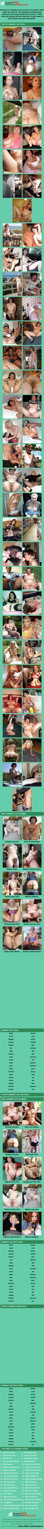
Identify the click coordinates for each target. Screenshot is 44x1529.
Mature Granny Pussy (12, 1467)
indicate (33, 1048)
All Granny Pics (9, 1482)
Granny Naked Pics (11, 1488)
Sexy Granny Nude (11, 1476)
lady (11, 1051)
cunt (33, 1036)
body (11, 1033)
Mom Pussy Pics (31, 1505)
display (11, 1039)
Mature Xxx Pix (29, 1461)
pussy (33, 1071)
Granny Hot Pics (30, 1452)
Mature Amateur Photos (34, 1479)
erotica (11, 1042)
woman (11, 1086)
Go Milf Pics (8, 1502)
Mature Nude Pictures (33, 1470)
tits (33, 1080)
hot (11, 1048)
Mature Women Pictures (12, 1505)
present (11, 1071)
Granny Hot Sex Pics (32, 1464)
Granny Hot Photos (11, 1479)
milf (33, 1054)
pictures (33, 1066)
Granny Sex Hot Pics (32, 1467)
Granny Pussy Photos (33, 1499)
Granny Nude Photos (11, 1508)
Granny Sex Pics (9, 1452)
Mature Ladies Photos (33, 1494)
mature (11, 1054)
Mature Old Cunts (10, 1497)
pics (11, 1066)
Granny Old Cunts (32, 1508)
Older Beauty (8, 1464)
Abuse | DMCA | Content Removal (30, 1526)
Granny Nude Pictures (11, 1461)
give (33, 1045)
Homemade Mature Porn (13, 1499)
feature (11, 1045)
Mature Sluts (7, 1458)
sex (33, 1077)
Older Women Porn (32, 1488)
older (11, 1063)
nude (11, 1060)
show (11, 1080)
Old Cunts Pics (9, 1485)
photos (33, 1063)
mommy (33, 1057)
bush (11, 1036)
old (33, 1060)
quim (11, 1074)
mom (11, 1057)
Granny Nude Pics (32, 1476)
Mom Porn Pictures (11, 1473)
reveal (11, 1077)
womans (33, 1086)
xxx (33, 1089)
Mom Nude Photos (31, 1458)
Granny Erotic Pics (32, 1473)
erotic (33, 1039)
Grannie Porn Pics (32, 1502)
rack (33, 1074)
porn (33, 1069)
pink (11, 1069)
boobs (33, 1033)
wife (33, 1083)
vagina (10, 1083)
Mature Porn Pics (10, 1470)
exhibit (33, 1042)
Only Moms (8, 1494)
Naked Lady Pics (10, 1491)
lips (33, 1051)
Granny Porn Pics (9, 1455)
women (11, 1089)
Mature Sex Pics (31, 1485)
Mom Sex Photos (31, 1491)
